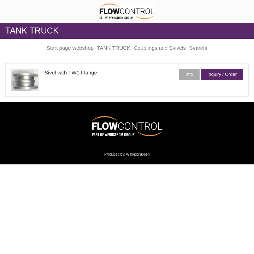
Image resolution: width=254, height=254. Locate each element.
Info (189, 74)
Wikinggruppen (138, 154)
